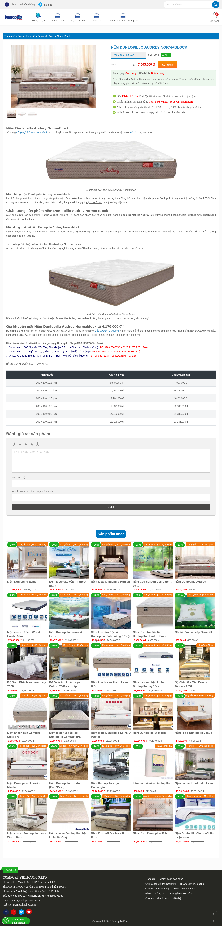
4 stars (32, 444)
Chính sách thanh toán (185, 888)
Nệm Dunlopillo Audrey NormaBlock (37, 128)
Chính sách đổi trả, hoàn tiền (161, 883)
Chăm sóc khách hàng (20, 4)
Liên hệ (45, 4)
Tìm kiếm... (215, 4)
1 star (15, 444)
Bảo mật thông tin (154, 893)
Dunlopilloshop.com (24, 904)
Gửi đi (111, 507)
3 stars (26, 444)
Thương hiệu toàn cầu (180, 893)
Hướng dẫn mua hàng (192, 883)
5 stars (38, 444)
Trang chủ (150, 878)
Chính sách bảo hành (171, 878)
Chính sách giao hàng (157, 888)
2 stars (20, 444)
